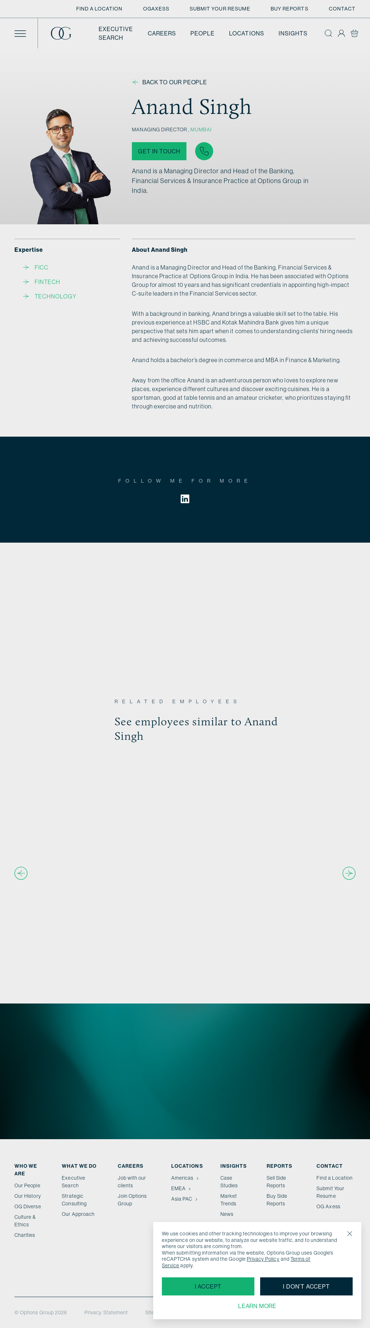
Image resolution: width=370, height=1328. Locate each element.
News (226, 1214)
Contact (342, 8)
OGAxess (156, 8)
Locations (246, 33)
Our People (27, 1185)
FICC (35, 267)
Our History (27, 1196)
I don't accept (306, 1286)
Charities (24, 1235)
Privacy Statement (106, 1312)
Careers (162, 33)
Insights (293, 33)
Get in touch (159, 151)
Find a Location (99, 8)
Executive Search (116, 33)
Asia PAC (185, 1199)
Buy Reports (290, 8)
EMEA (181, 1188)
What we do (79, 1166)
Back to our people (169, 82)
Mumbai (200, 129)
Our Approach (78, 1214)
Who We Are (25, 1170)
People (202, 33)
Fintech (41, 281)
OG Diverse (27, 1206)
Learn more (257, 1306)
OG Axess (328, 1206)
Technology (50, 296)
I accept (208, 1286)
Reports (279, 1166)
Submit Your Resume (220, 8)
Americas (185, 1178)
